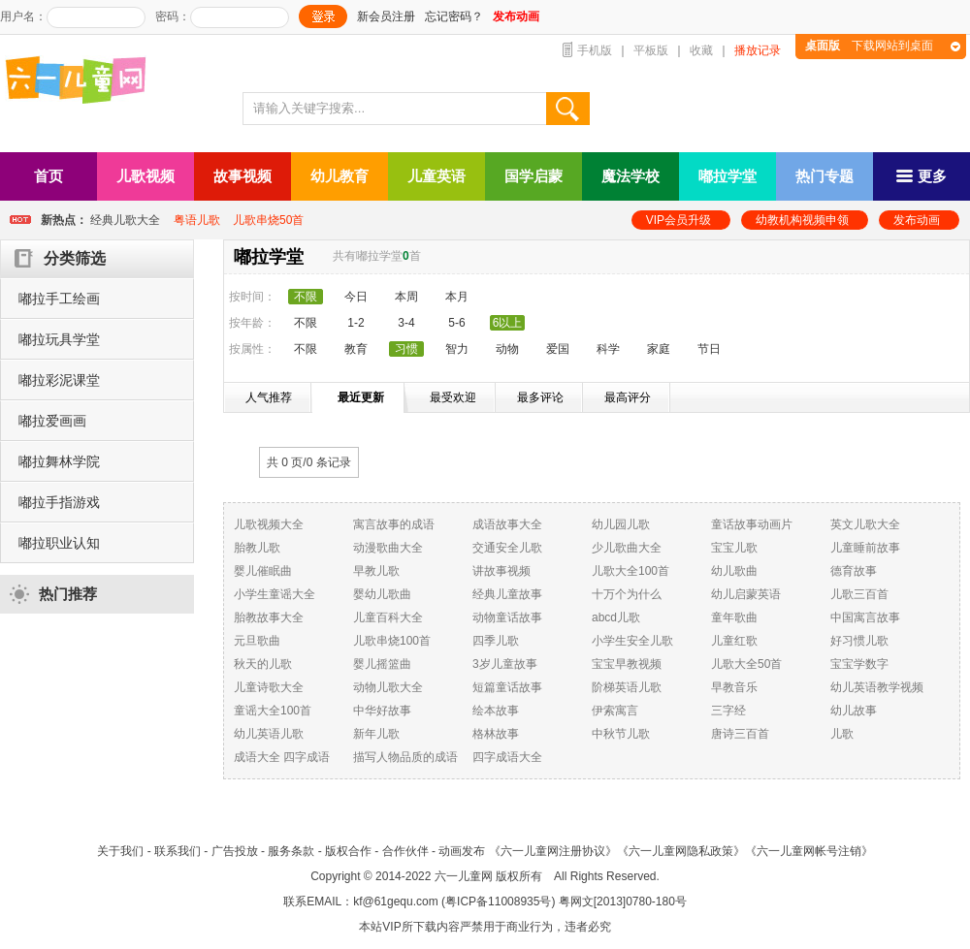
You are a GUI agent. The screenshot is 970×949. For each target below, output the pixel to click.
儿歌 (842, 734)
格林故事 (495, 734)
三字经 (728, 710)
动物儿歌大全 (388, 687)
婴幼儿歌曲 (382, 594)
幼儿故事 (853, 710)
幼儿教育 (339, 176)
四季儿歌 (495, 641)
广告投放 (234, 851)
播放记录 (757, 50)
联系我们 (177, 851)
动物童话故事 (507, 617)
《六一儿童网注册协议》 (553, 851)
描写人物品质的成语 (405, 757)
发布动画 (916, 220)
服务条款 (291, 851)
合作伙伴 (405, 851)
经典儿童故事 (507, 594)
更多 (921, 176)
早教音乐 (734, 687)
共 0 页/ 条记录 (309, 462)
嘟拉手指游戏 (59, 502)
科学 (608, 349)
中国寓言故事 (865, 617)
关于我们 (120, 851)
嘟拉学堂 (727, 176)
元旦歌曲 (257, 641)
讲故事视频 (501, 571)
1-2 (355, 323)
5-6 (456, 323)
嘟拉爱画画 (52, 420)
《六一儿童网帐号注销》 (809, 851)
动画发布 (461, 851)
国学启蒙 (533, 176)
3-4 (406, 323)
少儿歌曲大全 (627, 547)
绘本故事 (495, 710)
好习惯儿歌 (859, 641)
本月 (457, 296)
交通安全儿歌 (507, 547)
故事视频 (242, 176)
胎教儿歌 (257, 547)
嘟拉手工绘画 (59, 298)
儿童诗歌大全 (269, 687)
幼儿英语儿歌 (269, 734)
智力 (457, 349)
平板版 (650, 50)
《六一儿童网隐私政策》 (681, 851)
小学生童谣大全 (274, 594)
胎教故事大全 (269, 617)
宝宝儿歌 (734, 547)
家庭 (658, 349)
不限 (305, 323)
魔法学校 (630, 176)
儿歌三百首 (859, 594)
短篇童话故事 (507, 687)
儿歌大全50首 (746, 664)
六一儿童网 (464, 876)
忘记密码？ (454, 16)
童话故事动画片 (751, 524)
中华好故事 (382, 710)
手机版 (594, 50)
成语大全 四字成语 (282, 757)
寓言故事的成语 (394, 524)
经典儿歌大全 (125, 220)
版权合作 (348, 851)
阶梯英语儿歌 (627, 687)
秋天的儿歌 (263, 664)
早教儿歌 (376, 571)
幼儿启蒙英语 (746, 594)
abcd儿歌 (616, 617)
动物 (507, 349)
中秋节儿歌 (621, 734)
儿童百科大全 (388, 617)
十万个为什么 (627, 594)
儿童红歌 (734, 641)
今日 (356, 296)
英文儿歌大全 (865, 524)
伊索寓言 (615, 710)
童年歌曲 (734, 617)
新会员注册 (386, 16)
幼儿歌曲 (734, 571)
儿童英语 (436, 176)
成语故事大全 (507, 524)
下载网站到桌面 (869, 45)
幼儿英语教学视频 (876, 687)
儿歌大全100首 (630, 571)
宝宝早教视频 (627, 664)
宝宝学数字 (859, 664)
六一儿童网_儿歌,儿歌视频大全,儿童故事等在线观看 (82, 82)
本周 (406, 296)
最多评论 (540, 397)
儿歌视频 (145, 176)
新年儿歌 (376, 734)
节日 (709, 349)
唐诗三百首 (740, 734)
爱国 (557, 349)
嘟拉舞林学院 (59, 461)
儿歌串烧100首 (392, 641)
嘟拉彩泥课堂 (59, 380)
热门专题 (824, 176)
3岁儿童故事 (504, 664)
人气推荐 (268, 397)
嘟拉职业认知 (59, 543)
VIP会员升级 (678, 220)
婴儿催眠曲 (263, 571)
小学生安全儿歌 (632, 641)
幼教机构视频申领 (802, 220)
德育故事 (853, 571)
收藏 (701, 50)
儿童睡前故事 (865, 547)
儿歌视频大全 (269, 524)
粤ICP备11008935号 (498, 901)
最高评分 (627, 397)
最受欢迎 (453, 397)
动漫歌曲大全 (388, 547)
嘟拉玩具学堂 (59, 339)
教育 (356, 349)
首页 (48, 176)
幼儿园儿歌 (621, 524)
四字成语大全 (507, 757)
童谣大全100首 (272, 710)
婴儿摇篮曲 (382, 664)
